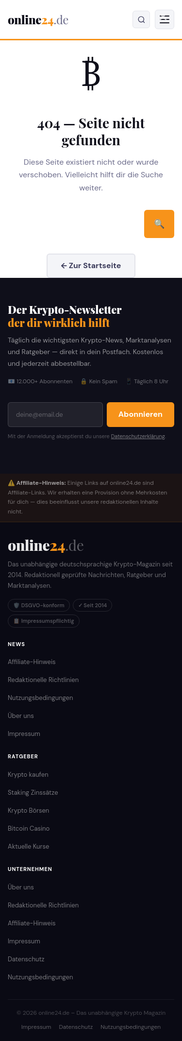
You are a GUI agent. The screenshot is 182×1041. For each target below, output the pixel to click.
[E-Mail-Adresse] (55, 414)
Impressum (24, 734)
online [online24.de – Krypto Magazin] (38, 19)
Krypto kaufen (28, 774)
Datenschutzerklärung (138, 436)
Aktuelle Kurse (28, 846)
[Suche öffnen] (141, 19)
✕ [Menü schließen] (163, 17)
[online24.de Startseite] (45, 545)
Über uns (21, 716)
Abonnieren (140, 414)
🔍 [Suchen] (159, 224)
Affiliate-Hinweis (32, 662)
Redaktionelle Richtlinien (43, 680)
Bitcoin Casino (29, 828)
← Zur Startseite (91, 265)
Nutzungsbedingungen (40, 698)
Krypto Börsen (28, 810)
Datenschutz (26, 959)
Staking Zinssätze (33, 792)
